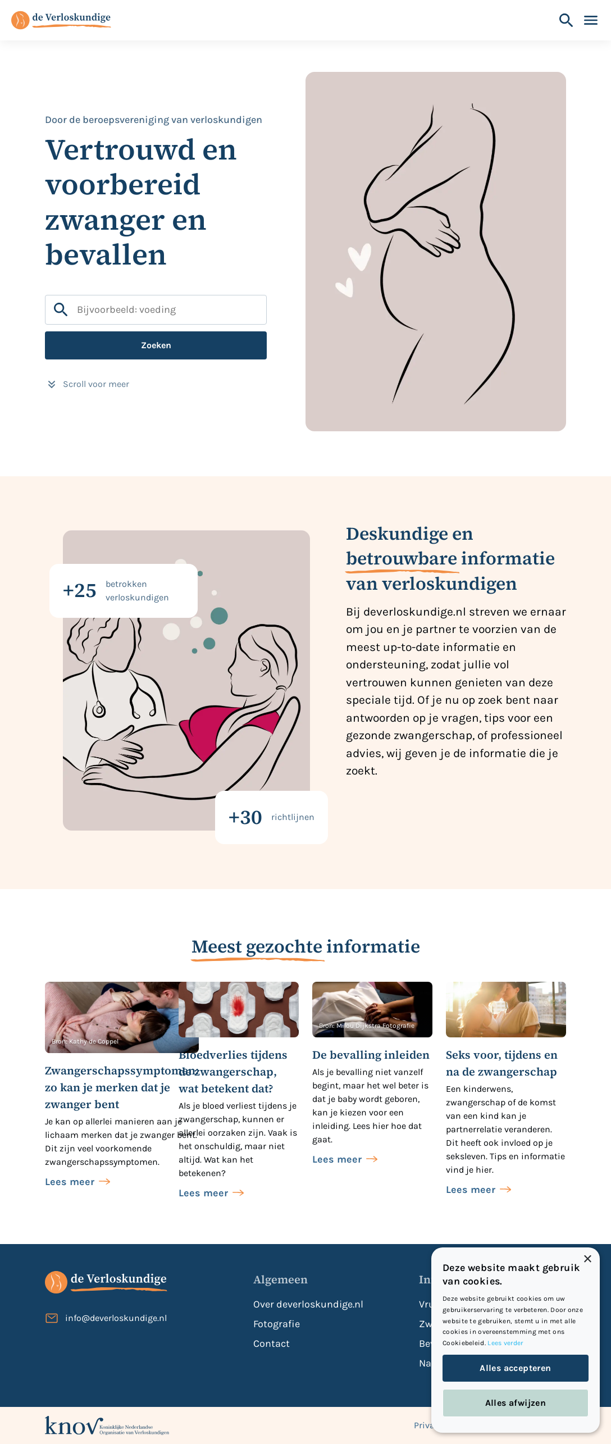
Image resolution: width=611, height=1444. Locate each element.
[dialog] (515, 1340)
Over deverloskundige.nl (308, 1304)
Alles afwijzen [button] (515, 1402)
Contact (271, 1343)
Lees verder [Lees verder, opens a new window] (505, 1343)
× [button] (587, 1259)
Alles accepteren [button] (515, 1368)
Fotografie (276, 1324)
